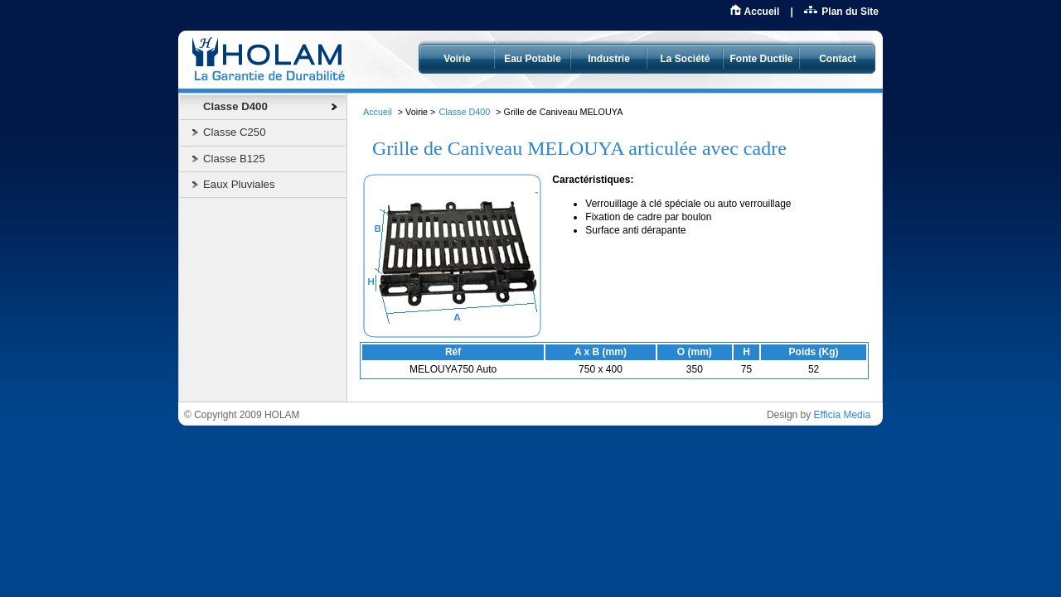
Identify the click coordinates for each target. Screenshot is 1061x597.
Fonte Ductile (760, 59)
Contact (837, 59)
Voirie (456, 59)
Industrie (609, 59)
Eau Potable (532, 59)
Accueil (762, 11)
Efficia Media (842, 415)
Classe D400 (464, 112)
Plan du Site (850, 11)
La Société (685, 59)
